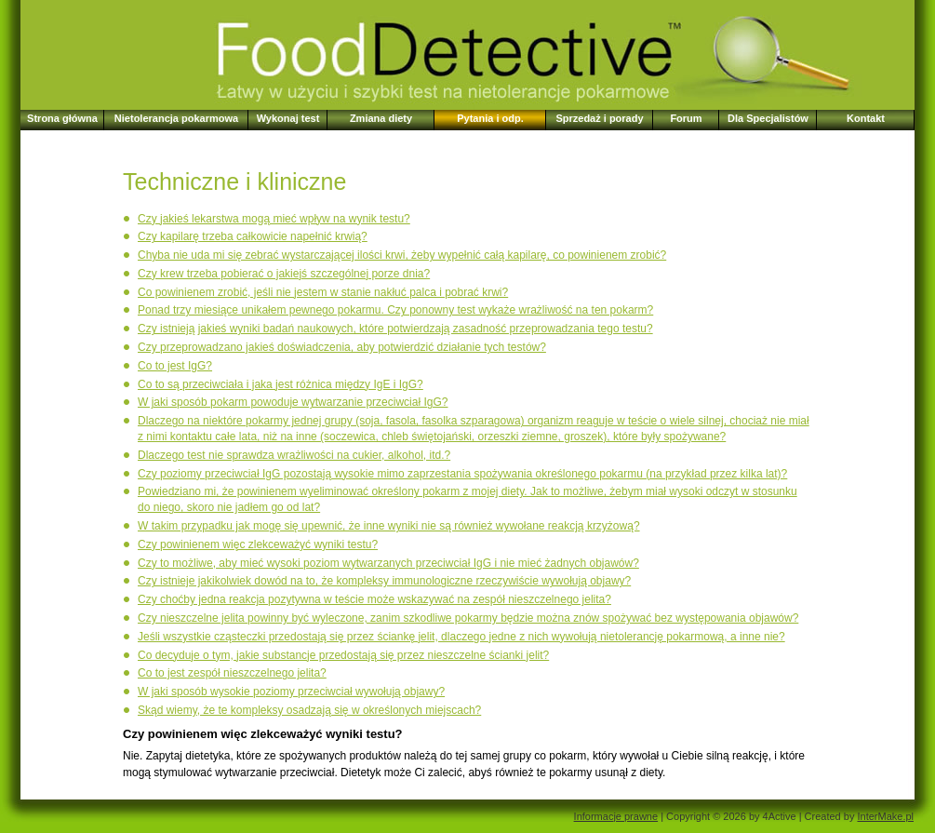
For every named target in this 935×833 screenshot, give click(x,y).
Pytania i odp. (490, 118)
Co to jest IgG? (175, 365)
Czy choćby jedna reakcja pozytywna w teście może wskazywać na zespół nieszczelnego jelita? (374, 599)
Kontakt (866, 118)
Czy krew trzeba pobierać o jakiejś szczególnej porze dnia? (284, 273)
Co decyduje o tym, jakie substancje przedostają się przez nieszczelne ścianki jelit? (343, 655)
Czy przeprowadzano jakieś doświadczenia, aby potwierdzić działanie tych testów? (342, 347)
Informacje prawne (616, 816)
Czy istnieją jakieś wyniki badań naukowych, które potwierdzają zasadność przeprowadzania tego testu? (395, 328)
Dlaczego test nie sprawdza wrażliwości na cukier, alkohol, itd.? (294, 455)
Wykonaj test (288, 118)
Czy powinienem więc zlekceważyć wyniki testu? (258, 544)
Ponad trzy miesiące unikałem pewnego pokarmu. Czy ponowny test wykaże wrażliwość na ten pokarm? (395, 309)
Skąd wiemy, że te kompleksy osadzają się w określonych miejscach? (309, 710)
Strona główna (62, 118)
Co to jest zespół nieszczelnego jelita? (232, 672)
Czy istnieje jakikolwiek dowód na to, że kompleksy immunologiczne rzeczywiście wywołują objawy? (384, 580)
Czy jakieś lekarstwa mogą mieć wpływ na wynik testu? (274, 218)
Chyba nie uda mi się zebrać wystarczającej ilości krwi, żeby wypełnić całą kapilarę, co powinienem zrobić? (402, 255)
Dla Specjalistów (768, 118)
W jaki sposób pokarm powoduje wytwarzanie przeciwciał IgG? (292, 402)
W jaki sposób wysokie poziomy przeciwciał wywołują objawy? (291, 691)
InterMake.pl (885, 816)
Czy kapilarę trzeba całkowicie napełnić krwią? (252, 236)
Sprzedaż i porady (599, 118)
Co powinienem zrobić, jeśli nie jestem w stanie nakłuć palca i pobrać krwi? (323, 292)
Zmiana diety (381, 118)
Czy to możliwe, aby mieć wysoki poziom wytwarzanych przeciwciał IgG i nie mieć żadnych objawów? (388, 563)
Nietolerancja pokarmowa (176, 118)
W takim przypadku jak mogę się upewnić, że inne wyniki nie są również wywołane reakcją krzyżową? (389, 525)
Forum (685, 118)
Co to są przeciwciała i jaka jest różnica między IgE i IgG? (280, 384)
